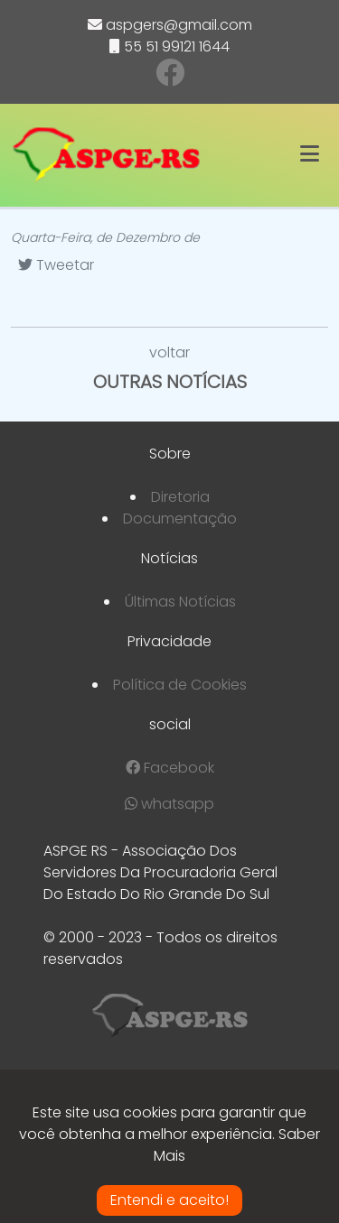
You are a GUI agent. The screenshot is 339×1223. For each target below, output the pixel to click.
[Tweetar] (56, 265)
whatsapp (169, 803)
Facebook (170, 767)
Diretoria (180, 496)
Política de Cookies (180, 684)
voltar (169, 352)
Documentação (180, 518)
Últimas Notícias (180, 601)
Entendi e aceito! (169, 1200)
